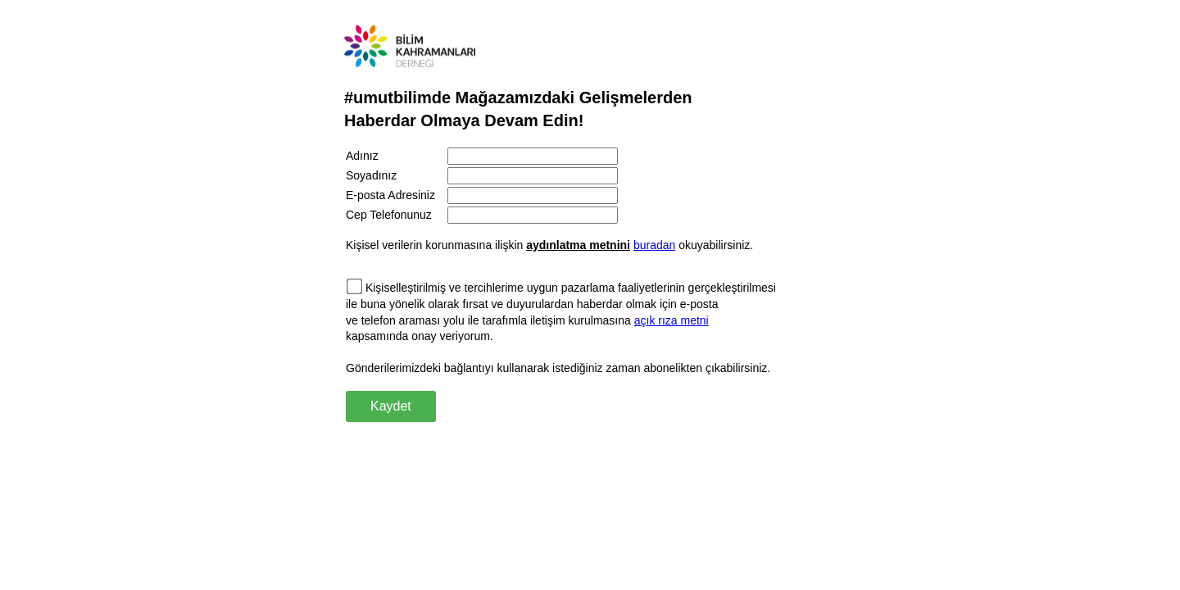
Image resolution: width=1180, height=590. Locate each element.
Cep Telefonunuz (389, 214)
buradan (654, 245)
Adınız (362, 155)
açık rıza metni (671, 320)
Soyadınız (371, 175)
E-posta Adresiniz (390, 195)
